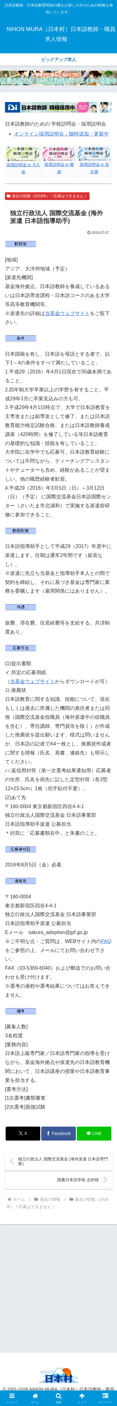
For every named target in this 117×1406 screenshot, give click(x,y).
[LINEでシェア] (94, 1134)
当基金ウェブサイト (67, 313)
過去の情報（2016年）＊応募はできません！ (47, 196)
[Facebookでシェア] (58, 1134)
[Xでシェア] (23, 1134)
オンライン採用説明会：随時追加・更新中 (61, 133)
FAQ (106, 941)
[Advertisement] (58, 1287)
